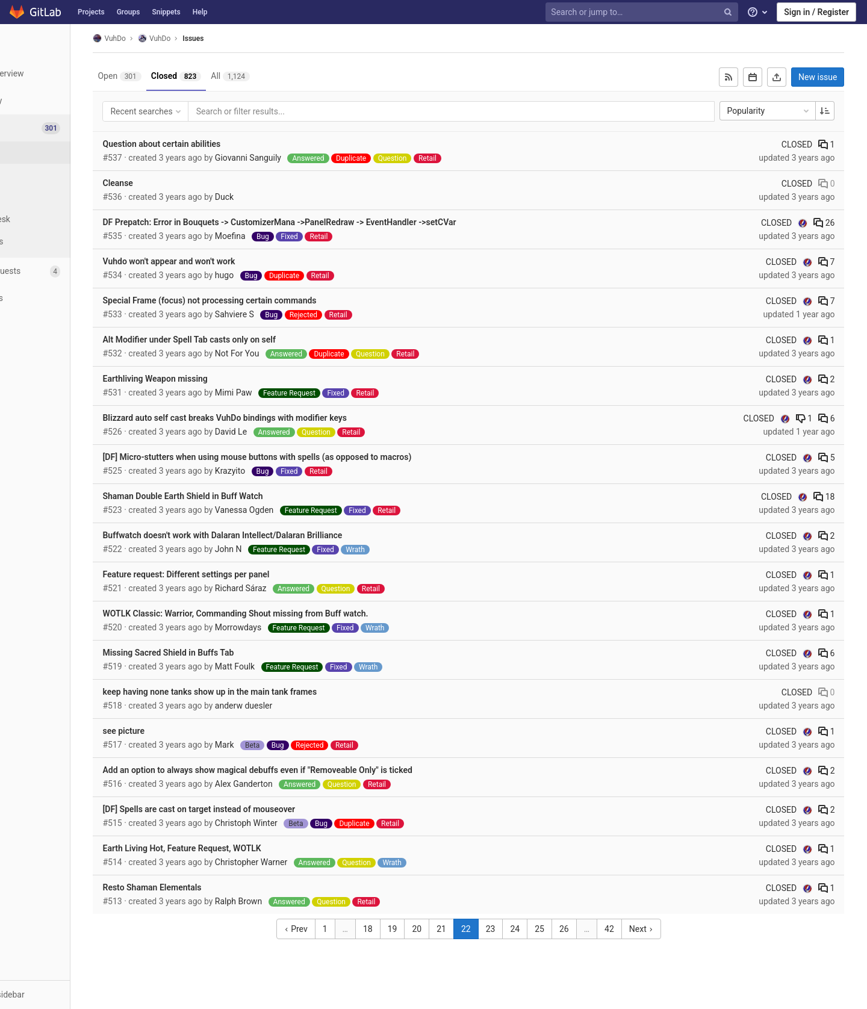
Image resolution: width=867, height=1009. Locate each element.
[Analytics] (66, 325)
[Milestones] (66, 242)
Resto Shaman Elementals (201, 887)
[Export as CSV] (790, 77)
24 (546, 929)
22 (497, 929)
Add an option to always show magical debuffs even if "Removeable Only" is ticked (306, 770)
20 (448, 929)
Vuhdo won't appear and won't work (218, 261)
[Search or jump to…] (643, 12)
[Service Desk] (66, 219)
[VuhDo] (66, 42)
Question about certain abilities (211, 144)
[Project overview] (66, 73)
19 (423, 929)
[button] (66, 994)
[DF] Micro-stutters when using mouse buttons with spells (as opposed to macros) (306, 457)
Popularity (782, 111)
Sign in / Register (816, 12)
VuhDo (158, 38)
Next (672, 929)
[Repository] (66, 100)
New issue (831, 77)
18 (837, 496)
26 (837, 223)
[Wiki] (66, 352)
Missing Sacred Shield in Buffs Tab (217, 652)
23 (521, 929)
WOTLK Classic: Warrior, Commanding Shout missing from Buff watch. (284, 613)
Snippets (166, 12)
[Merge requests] (66, 271)
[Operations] (66, 298)
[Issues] (67, 127)
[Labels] (66, 197)
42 (640, 929)
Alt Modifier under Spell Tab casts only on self (238, 339)
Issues (242, 38)
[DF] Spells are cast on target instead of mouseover (248, 809)
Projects (91, 12)
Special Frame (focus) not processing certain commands (258, 300)
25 (571, 929)
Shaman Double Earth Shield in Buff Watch (232, 496)
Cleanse (167, 183)
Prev (326, 929)
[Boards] (66, 175)
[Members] (66, 379)
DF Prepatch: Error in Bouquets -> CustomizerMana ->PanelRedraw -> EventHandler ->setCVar (328, 222)
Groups (128, 12)
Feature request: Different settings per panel (235, 574)
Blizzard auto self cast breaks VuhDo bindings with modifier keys (274, 418)
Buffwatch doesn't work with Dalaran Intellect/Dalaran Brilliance (271, 535)
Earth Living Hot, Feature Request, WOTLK (231, 848)
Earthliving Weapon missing (204, 378)
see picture (173, 731)
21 (472, 929)
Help (200, 12)
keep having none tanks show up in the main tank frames (259, 692)
